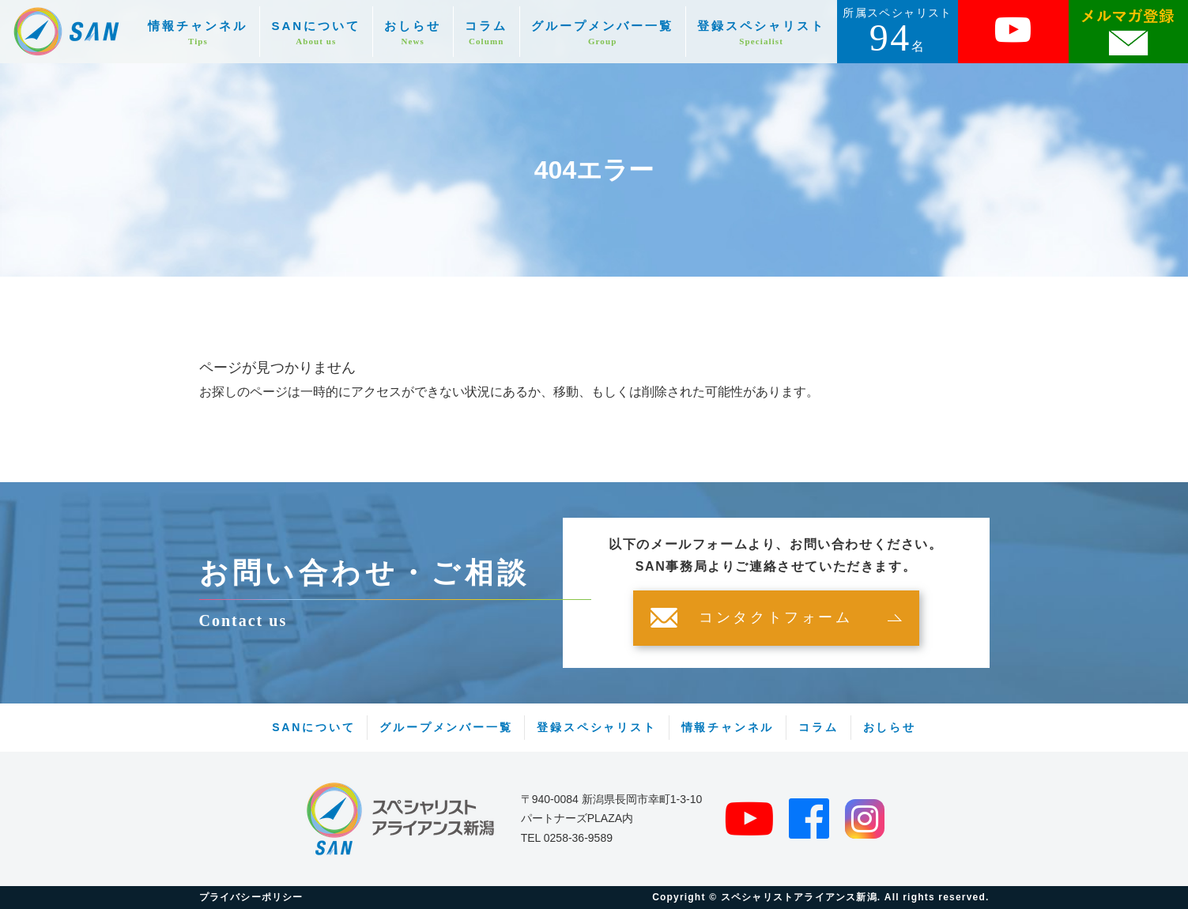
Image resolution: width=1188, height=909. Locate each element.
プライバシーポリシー (251, 897)
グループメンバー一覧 (602, 33)
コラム (486, 33)
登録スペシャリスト (761, 33)
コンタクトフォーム (775, 618)
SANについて (315, 33)
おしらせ (412, 33)
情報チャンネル (197, 33)
